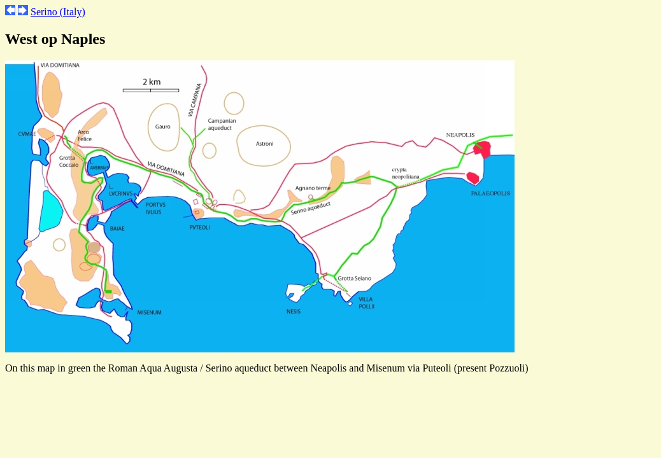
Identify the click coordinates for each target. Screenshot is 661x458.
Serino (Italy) (58, 11)
